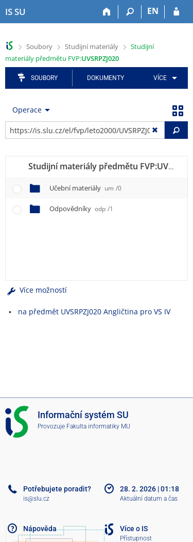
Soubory (39, 46)
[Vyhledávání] (130, 12)
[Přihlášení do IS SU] (176, 12)
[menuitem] (163, 78)
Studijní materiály (91, 46)
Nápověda (40, 528)
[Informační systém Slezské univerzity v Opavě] (15, 12)
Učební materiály (85, 188)
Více (160, 78)
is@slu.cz (36, 498)
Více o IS (134, 528)
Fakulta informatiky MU (98, 426)
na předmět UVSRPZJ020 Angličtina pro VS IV (94, 311)
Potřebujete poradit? (57, 489)
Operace (27, 110)
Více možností (36, 290)
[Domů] (106, 12)
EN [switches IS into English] (153, 11)
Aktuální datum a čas (149, 498)
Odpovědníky (81, 208)
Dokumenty (105, 78)
